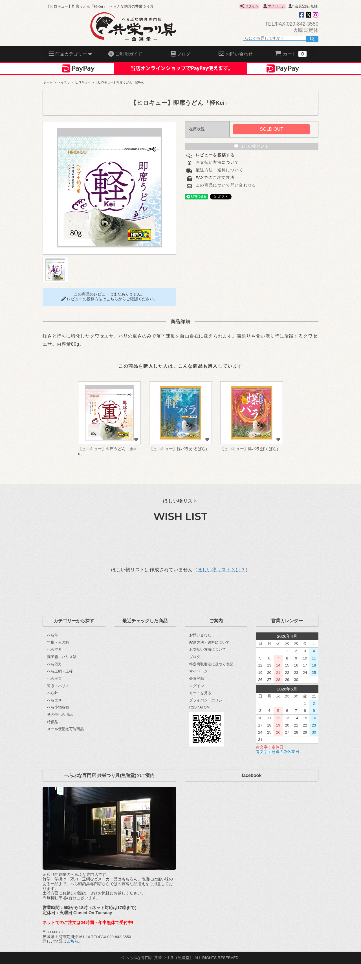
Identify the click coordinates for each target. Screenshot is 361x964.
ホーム (47, 82)
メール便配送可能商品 (65, 729)
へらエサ (64, 82)
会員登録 (196, 678)
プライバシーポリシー (207, 700)
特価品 (52, 722)
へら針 (52, 693)
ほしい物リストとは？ (221, 569)
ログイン (249, 6)
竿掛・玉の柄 (58, 642)
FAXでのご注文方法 (214, 178)
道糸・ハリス (58, 686)
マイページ (274, 6)
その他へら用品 (60, 714)
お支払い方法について (216, 162)
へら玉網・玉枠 (60, 671)
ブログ (194, 657)
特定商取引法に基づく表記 (211, 664)
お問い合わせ (200, 635)
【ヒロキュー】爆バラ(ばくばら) (249, 449)
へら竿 (52, 635)
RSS (193, 707)
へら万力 (54, 664)
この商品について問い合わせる (225, 185)
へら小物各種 (58, 707)
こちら (72, 941)
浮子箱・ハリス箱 (61, 657)
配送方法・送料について (218, 170)
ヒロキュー (83, 82)
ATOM (204, 707)
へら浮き (54, 649)
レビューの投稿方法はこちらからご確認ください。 (109, 299)
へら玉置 (54, 678)
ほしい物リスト (251, 146)
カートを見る (200, 693)
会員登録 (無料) (303, 6)
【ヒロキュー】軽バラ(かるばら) (178, 449)
